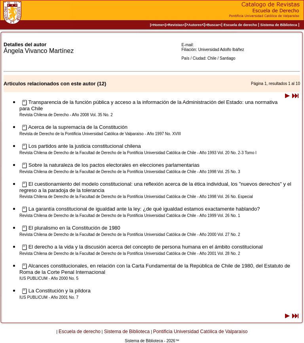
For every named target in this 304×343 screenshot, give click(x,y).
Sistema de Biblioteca (278, 25)
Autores (194, 25)
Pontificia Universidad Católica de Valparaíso (200, 331)
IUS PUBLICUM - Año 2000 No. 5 (48, 278)
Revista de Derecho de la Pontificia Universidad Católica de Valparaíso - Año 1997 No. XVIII (100, 134)
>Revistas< (175, 25)
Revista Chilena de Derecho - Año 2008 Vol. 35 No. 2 (66, 115)
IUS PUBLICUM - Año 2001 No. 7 (48, 297)
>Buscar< (213, 25)
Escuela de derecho (240, 25)
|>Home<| (158, 25)
